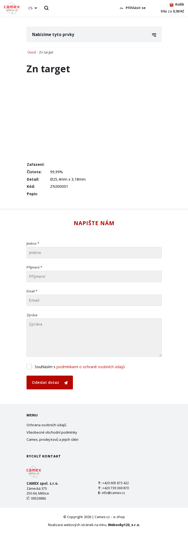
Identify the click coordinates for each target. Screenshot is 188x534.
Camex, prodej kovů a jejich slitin (52, 439)
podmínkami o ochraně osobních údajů (90, 366)
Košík (176, 4)
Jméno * (33, 243)
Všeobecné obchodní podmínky (52, 432)
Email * (32, 291)
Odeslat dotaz (50, 382)
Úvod (32, 52)
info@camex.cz (113, 493)
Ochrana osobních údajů (46, 424)
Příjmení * (34, 267)
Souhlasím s (80, 366)
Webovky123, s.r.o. (124, 524)
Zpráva (32, 315)
